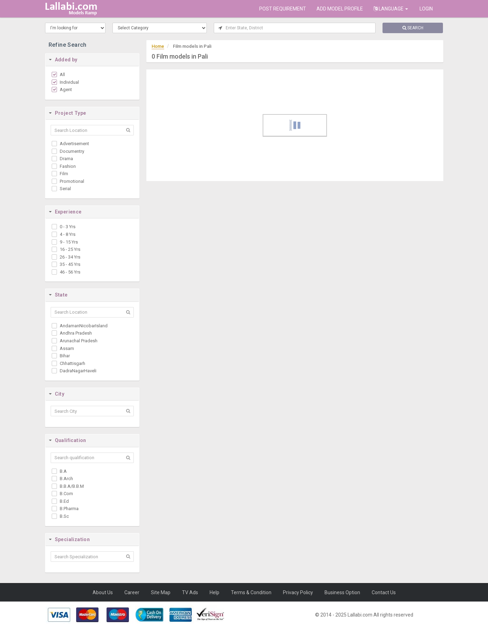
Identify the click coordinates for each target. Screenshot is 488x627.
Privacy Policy (298, 592)
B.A (63, 471)
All (62, 74)
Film (64, 173)
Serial (65, 188)
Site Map (160, 592)
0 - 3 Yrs (67, 226)
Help (214, 592)
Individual (69, 82)
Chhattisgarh (72, 363)
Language (390, 9)
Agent (66, 89)
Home (158, 46)
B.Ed (64, 501)
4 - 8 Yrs (67, 234)
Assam (67, 348)
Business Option (342, 592)
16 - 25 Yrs (70, 249)
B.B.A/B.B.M (72, 486)
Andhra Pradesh (76, 333)
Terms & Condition (251, 592)
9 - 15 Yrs (69, 242)
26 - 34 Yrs (70, 257)
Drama (66, 158)
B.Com (66, 493)
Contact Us (384, 592)
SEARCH (412, 27)
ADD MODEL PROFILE (339, 9)
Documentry (72, 151)
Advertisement (74, 143)
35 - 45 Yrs (70, 264)
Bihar (65, 355)
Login (425, 9)
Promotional (72, 181)
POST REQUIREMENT (282, 9)
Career (131, 592)
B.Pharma (69, 508)
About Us (103, 592)
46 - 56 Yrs (70, 272)
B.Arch (66, 478)
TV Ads (190, 592)
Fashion (68, 166)
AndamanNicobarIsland (84, 325)
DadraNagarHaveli (78, 370)
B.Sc (64, 516)
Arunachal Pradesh (78, 340)
